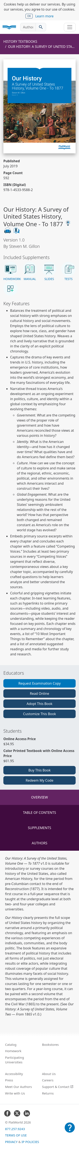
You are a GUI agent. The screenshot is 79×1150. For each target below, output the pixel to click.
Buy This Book (39, 770)
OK (29, 16)
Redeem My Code (39, 780)
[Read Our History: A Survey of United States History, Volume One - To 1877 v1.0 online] (39, 106)
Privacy (11, 1142)
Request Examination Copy (39, 683)
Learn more (44, 16)
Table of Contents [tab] (39, 812)
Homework (13, 1051)
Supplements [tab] (39, 827)
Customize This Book (39, 714)
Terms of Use (16, 1135)
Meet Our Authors (18, 1087)
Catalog (10, 1044)
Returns (48, 1093)
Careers (48, 1080)
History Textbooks (20, 41)
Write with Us (15, 1093)
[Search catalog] (41, 27)
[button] (10, 271)
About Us (49, 1074)
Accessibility (14, 1074)
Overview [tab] (39, 797)
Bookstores (50, 1044)
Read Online (39, 693)
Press (9, 1080)
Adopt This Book (39, 703)
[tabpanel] (39, 936)
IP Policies (30, 1142)
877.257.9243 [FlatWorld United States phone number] (15, 1129)
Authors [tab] (39, 843)
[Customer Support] (70, 1130)
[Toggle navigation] (70, 27)
